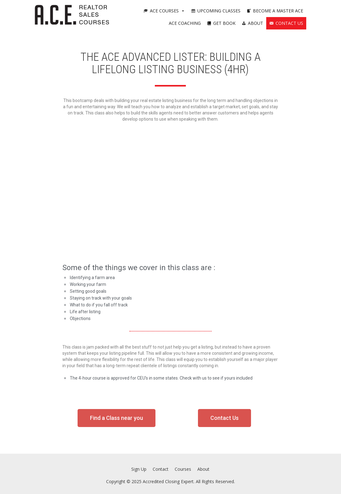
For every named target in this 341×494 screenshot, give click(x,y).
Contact (160, 469)
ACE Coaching (185, 23)
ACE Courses (167, 11)
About (255, 23)
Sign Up (138, 469)
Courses (183, 469)
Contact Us (289, 23)
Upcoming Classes (218, 11)
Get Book (224, 23)
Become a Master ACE (278, 11)
